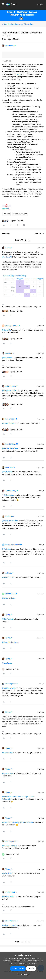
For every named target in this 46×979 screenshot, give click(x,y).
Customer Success (20, 214)
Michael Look (10, 594)
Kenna (7, 247)
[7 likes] (12, 372)
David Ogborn (10, 444)
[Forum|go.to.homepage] (11, 4)
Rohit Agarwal (10, 684)
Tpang (7, 615)
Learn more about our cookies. (25, 963)
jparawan (8, 353)
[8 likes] (12, 311)
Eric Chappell (10, 419)
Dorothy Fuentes (11, 326)
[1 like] (10, 669)
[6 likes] (12, 339)
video (19, 74)
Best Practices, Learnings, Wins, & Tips (18, 24)
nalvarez (8, 573)
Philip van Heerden (12, 545)
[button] (2, 5)
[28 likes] (12, 221)
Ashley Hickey (10, 386)
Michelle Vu (9, 45)
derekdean (9, 467)
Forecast (6, 214)
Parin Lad (9, 516)
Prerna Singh (10, 892)
